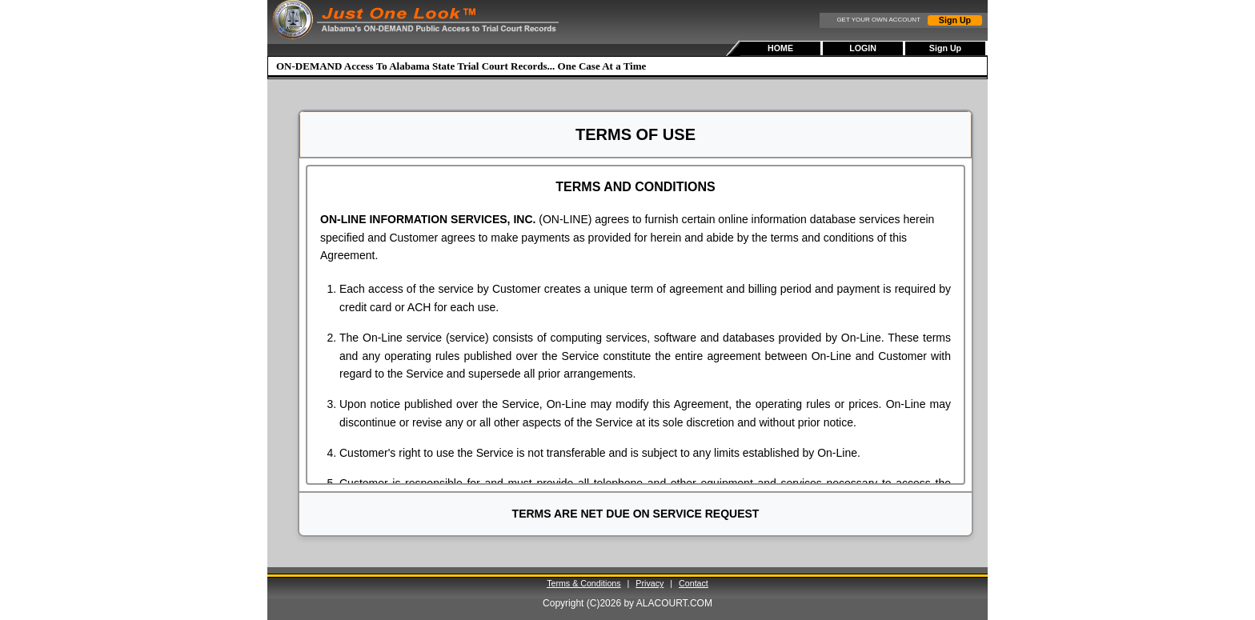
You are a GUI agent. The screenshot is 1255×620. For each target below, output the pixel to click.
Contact (693, 583)
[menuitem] (781, 48)
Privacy (650, 583)
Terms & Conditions (583, 583)
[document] (635, 325)
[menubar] (864, 48)
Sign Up (955, 20)
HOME (780, 48)
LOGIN (862, 48)
